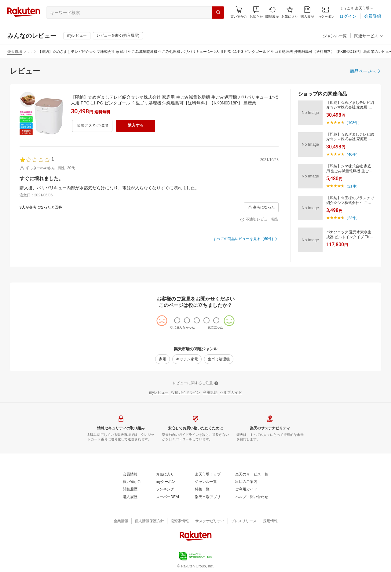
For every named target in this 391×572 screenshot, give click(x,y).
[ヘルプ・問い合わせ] (251, 497)
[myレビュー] (77, 35)
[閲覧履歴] (272, 12)
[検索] (218, 12)
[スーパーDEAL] (168, 497)
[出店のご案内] (246, 481)
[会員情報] (130, 474)
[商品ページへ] (365, 71)
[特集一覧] (202, 489)
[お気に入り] (289, 12)
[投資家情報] (179, 521)
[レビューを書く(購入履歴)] (118, 35)
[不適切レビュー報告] (259, 219)
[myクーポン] (325, 12)
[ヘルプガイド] (231, 392)
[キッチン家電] (187, 359)
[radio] (177, 320)
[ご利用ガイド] (246, 489)
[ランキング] (165, 489)
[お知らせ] (256, 12)
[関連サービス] (369, 36)
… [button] (30, 51)
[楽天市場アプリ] (208, 497)
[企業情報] (121, 521)
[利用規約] (210, 392)
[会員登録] (372, 16)
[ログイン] (347, 16)
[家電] (162, 359)
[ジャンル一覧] (335, 36)
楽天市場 (14, 51)
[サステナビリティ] (210, 521)
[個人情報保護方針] (149, 521)
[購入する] (135, 126)
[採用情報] (270, 521)
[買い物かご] (132, 481)
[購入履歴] (307, 12)
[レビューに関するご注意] (195, 383)
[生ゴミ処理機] (218, 359)
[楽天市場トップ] (208, 474)
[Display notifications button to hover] (238, 12)
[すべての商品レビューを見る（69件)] (246, 239)
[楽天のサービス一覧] (251, 474)
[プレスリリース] (244, 521)
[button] (256, 12)
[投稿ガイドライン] (185, 392)
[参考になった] (261, 207)
